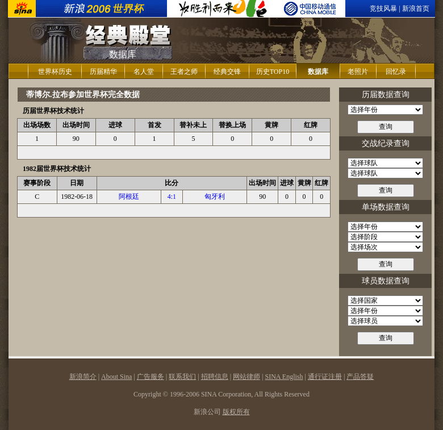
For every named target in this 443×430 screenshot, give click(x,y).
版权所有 (236, 412)
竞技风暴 (383, 8)
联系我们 (182, 377)
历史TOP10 (272, 72)
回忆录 (396, 72)
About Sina (116, 377)
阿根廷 (129, 197)
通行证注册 (325, 377)
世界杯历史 (55, 72)
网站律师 (246, 377)
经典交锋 (227, 72)
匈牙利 (214, 197)
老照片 (358, 72)
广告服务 (150, 377)
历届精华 (103, 72)
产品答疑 (360, 377)
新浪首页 (415, 8)
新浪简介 (83, 377)
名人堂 (143, 72)
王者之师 (184, 72)
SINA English (284, 377)
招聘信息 (214, 377)
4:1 (172, 197)
